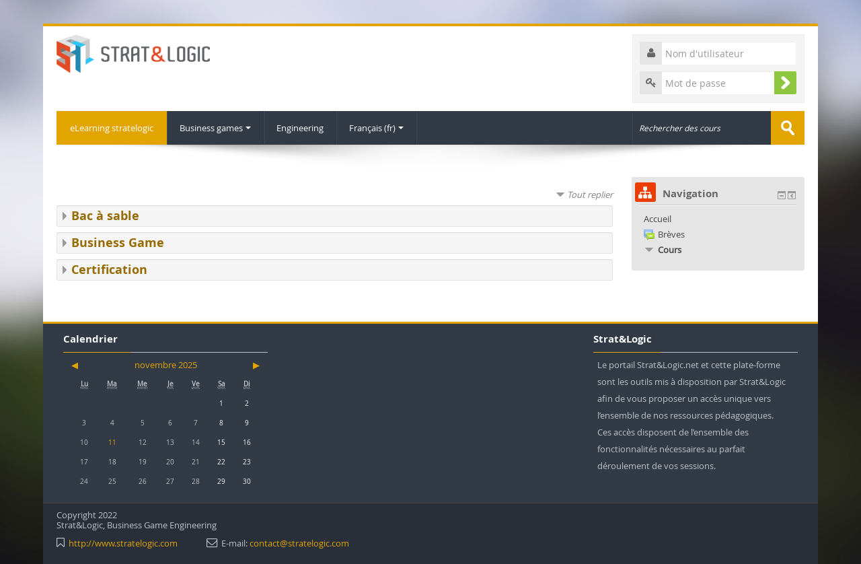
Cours (669, 250)
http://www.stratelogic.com (123, 543)
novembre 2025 (166, 365)
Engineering (300, 128)
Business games (215, 128)
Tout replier (590, 194)
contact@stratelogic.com (299, 543)
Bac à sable (105, 215)
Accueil (657, 219)
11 (112, 442)
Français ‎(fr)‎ (376, 128)
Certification (109, 269)
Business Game (117, 242)
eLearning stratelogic (111, 128)
